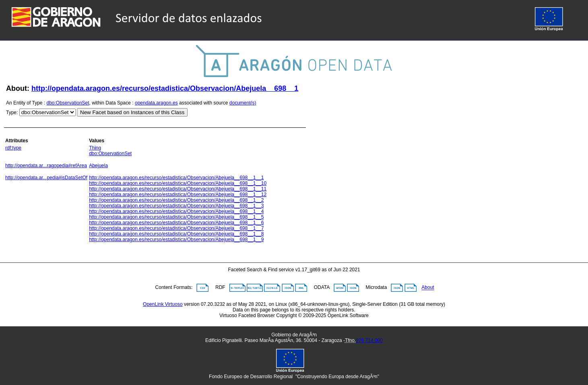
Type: (12, 112)
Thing (95, 148)
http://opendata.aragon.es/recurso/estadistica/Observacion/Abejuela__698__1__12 (177, 194)
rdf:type (13, 148)
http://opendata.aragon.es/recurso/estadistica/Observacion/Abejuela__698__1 (164, 88)
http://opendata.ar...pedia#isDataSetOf (46, 177)
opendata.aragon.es (156, 103)
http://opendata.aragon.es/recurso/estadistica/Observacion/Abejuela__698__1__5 (176, 217)
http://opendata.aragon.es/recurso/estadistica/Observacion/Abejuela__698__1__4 (176, 211)
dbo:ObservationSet (68, 103)
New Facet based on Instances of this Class (132, 112)
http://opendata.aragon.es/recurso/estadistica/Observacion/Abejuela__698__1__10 (177, 183)
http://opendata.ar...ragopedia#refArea (46, 165)
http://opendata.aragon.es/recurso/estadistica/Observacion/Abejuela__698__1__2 (176, 200)
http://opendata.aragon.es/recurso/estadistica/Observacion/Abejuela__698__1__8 (176, 234)
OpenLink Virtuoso (163, 304)
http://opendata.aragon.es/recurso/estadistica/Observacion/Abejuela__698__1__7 (176, 228)
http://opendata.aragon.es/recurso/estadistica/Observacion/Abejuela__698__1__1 (176, 177)
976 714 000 (369, 340)
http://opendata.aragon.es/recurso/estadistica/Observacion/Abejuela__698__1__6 (176, 222)
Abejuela (98, 165)
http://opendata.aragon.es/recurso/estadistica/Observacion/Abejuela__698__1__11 (177, 189)
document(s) (242, 103)
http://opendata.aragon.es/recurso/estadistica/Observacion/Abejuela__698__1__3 (176, 206)
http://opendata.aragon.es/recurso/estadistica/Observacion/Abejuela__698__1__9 (176, 239)
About (427, 288)
